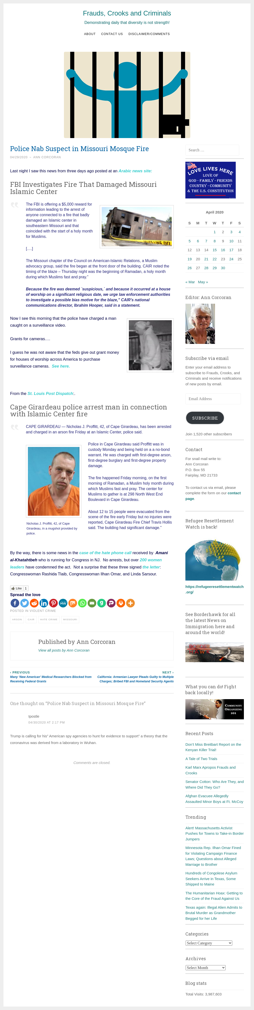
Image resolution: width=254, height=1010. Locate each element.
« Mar (190, 282)
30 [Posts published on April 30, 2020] (223, 268)
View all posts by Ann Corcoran (64, 649)
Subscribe (205, 418)
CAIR (31, 618)
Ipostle (33, 715)
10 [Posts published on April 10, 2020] (231, 241)
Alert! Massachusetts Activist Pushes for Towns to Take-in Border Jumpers (214, 833)
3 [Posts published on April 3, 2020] (231, 232)
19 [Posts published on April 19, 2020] (190, 259)
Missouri (70, 618)
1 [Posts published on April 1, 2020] (214, 232)
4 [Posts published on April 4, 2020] (240, 232)
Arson (17, 618)
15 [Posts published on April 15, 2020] (215, 250)
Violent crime (43, 610)
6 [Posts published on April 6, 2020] (198, 241)
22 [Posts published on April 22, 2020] (215, 259)
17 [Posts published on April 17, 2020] (231, 250)
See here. (61, 366)
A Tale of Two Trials (201, 759)
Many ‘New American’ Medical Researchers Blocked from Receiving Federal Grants (51, 675)
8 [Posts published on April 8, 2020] (214, 241)
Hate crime (49, 618)
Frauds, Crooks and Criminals (127, 13)
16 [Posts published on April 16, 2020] (223, 250)
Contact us (112, 34)
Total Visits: (195, 994)
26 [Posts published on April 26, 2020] (190, 268)
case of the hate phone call (105, 552)
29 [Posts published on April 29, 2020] (215, 268)
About (90, 34)
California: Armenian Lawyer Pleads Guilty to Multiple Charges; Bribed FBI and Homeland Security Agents (133, 675)
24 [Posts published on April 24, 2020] (231, 259)
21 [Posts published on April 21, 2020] (206, 259)
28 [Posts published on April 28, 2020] (206, 268)
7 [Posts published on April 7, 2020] (206, 241)
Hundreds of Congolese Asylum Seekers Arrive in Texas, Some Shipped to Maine (211, 878)
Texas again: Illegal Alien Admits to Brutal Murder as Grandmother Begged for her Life (213, 913)
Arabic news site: (135, 171)
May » (203, 282)
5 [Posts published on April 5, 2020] (190, 241)
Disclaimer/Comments (149, 34)
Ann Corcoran (47, 157)
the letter (151, 566)
